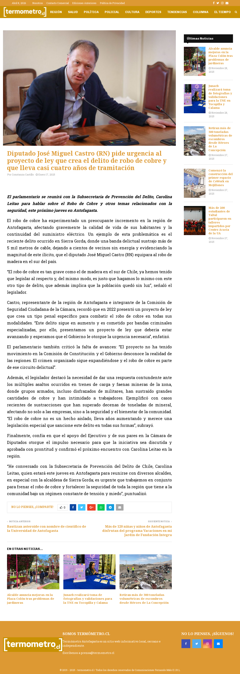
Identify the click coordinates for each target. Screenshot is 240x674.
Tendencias (177, 12)
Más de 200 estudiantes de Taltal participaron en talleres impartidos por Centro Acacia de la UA (220, 220)
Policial (112, 12)
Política (91, 12)
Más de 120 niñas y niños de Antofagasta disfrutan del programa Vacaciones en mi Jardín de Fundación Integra (137, 530)
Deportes (153, 12)
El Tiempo (222, 12)
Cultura (132, 12)
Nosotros (37, 3)
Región (56, 12)
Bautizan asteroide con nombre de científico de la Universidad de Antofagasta (46, 528)
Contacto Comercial (57, 3)
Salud (73, 12)
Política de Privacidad (112, 3)
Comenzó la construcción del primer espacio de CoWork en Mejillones (221, 177)
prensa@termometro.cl (97, 653)
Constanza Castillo (23, 174)
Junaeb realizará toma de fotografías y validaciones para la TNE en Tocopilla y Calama (87, 599)
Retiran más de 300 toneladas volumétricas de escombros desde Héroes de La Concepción (144, 599)
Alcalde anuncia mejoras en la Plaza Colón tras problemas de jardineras (30, 599)
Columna (200, 12)
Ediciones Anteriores (84, 3)
